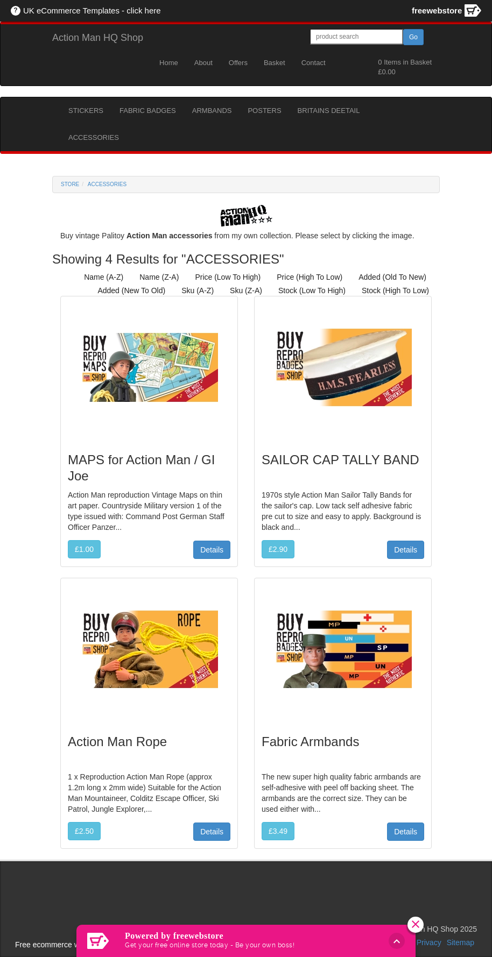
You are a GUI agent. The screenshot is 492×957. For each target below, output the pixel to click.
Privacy (429, 942)
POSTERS (264, 111)
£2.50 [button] (84, 831)
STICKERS (85, 111)
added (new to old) (131, 290)
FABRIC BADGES (148, 111)
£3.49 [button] (278, 831)
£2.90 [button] (278, 549)
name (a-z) (103, 277)
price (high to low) (309, 277)
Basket (274, 63)
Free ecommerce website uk (62, 944)
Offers (238, 63)
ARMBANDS (212, 111)
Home (168, 63)
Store (70, 184)
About (203, 63)
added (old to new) (392, 277)
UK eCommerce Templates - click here (92, 10)
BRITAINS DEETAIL (329, 111)
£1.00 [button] (84, 549)
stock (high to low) (395, 290)
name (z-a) (159, 277)
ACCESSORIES (93, 137)
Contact (313, 63)
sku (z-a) (246, 290)
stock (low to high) (312, 290)
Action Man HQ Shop (97, 37)
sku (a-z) (197, 290)
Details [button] (211, 549)
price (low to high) (228, 277)
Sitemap (460, 942)
